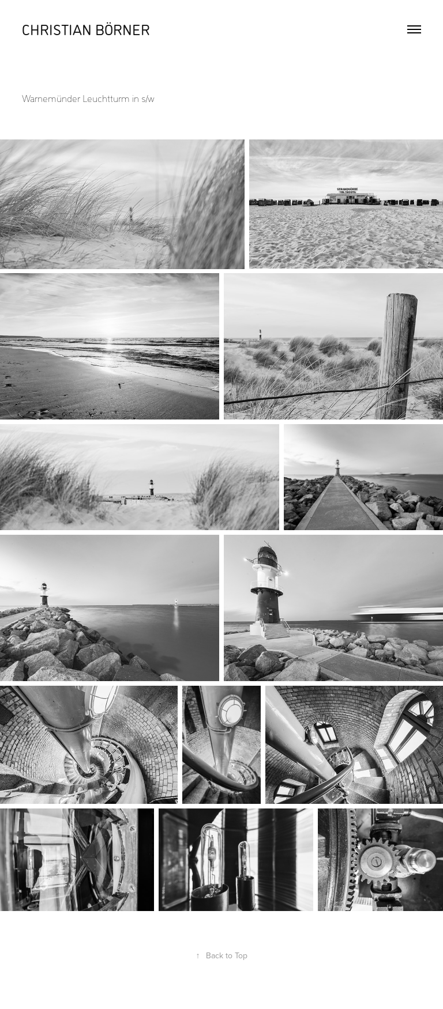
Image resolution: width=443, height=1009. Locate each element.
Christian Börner (86, 29)
